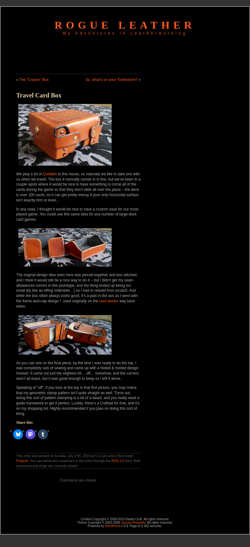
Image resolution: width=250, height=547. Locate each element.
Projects (22, 461)
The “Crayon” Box (34, 80)
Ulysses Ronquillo (133, 522)
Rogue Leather (125, 25)
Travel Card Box (39, 95)
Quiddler (50, 174)
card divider (108, 301)
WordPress (112, 526)
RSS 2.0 (118, 461)
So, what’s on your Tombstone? (111, 80)
